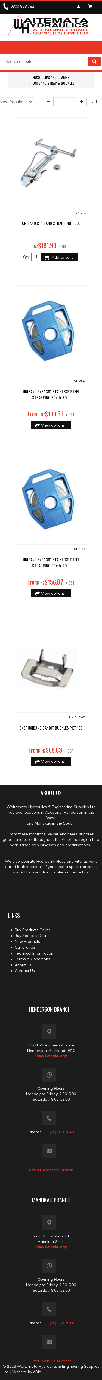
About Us (23, 964)
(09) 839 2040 (62, 1131)
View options (53, 425)
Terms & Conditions (32, 958)
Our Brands (25, 947)
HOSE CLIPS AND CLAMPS (51, 77)
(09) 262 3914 (62, 1322)
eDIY (37, 1371)
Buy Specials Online (32, 935)
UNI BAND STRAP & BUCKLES (54, 83)
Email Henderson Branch (51, 1170)
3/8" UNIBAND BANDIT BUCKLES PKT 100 (51, 728)
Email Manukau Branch (51, 1361)
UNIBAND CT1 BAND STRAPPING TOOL (51, 223)
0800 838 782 (22, 6)
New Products (27, 941)
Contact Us (25, 970)
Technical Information (34, 953)
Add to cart (62, 257)
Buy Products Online (33, 929)
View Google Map (51, 1056)
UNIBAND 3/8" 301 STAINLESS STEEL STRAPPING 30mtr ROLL (51, 394)
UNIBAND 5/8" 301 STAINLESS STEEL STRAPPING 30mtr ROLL (51, 563)
